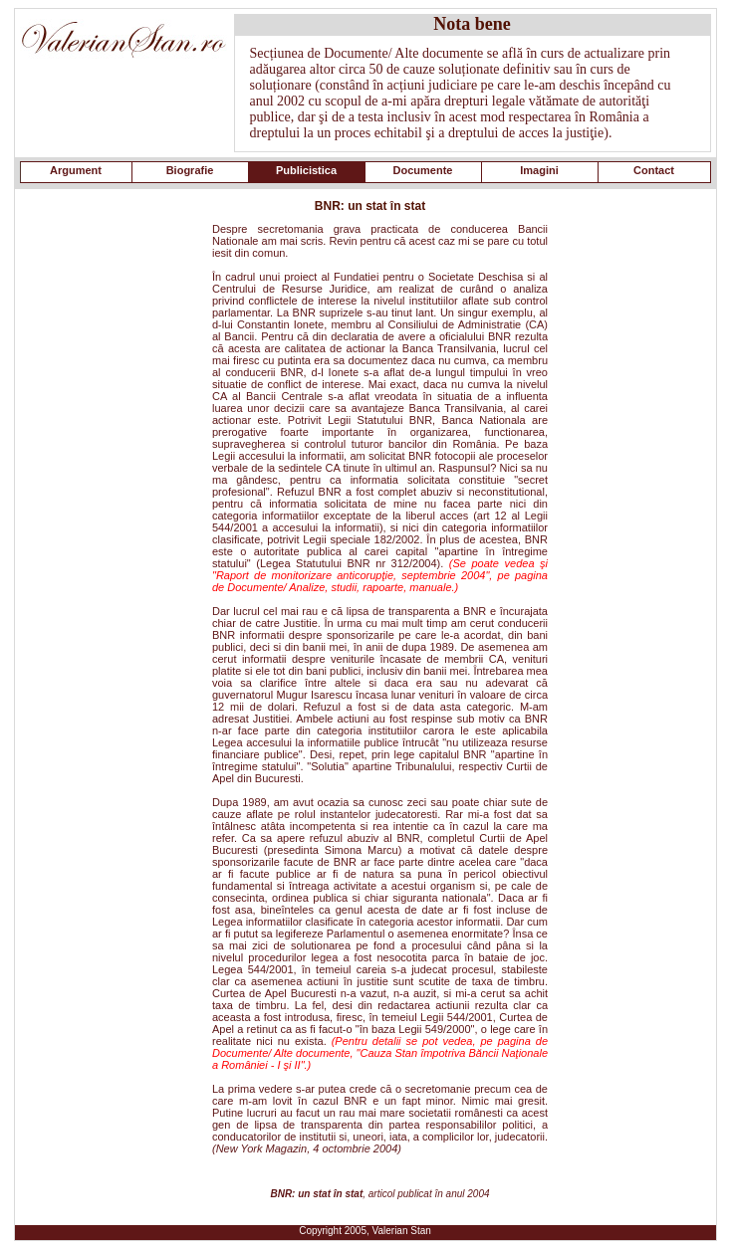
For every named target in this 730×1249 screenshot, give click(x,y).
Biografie (190, 170)
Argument (76, 170)
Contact (653, 170)
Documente (423, 170)
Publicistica (306, 170)
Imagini (539, 170)
